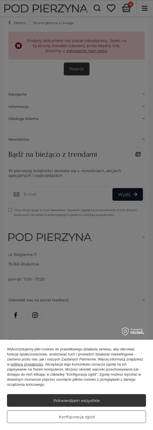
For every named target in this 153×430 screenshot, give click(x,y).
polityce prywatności (27, 364)
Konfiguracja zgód (77, 416)
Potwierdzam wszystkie (76, 400)
